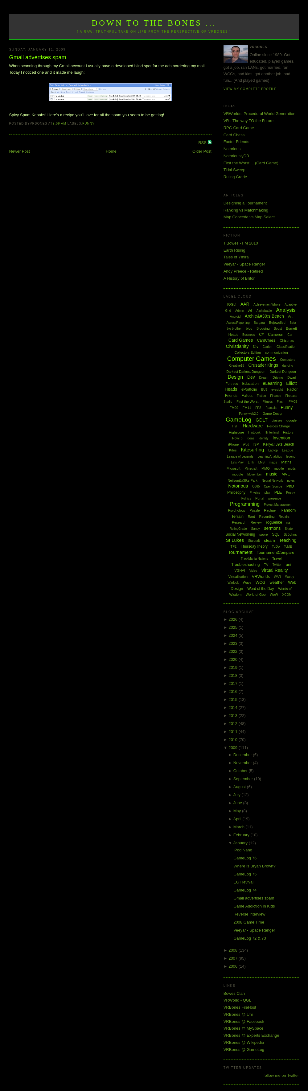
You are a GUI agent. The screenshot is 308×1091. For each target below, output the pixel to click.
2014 (233, 707)
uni (288, 564)
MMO (265, 468)
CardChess (266, 340)
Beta (293, 322)
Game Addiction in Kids (254, 906)
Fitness (268, 401)
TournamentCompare (275, 552)
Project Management (278, 504)
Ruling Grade (235, 177)
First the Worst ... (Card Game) (251, 163)
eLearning (272, 383)
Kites (232, 450)
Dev (251, 377)
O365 (256, 486)
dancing (287, 365)
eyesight (277, 389)
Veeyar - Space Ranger (244, 264)
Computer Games (251, 358)
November (243, 762)
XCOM (287, 594)
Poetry (290, 492)
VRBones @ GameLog (244, 1049)
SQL (275, 534)
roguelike (274, 522)
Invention (281, 437)
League (287, 450)
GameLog (238, 419)
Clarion (267, 346)
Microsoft (233, 468)
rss (288, 522)
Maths (286, 462)
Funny (88, 123)
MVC (285, 474)
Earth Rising (234, 250)
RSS (202, 142)
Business (248, 334)
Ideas (250, 438)
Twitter (277, 564)
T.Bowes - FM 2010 (241, 243)
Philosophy (236, 492)
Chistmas (287, 340)
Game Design (273, 413)
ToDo (276, 546)
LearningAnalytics (269, 456)
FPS (258, 408)
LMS (261, 462)
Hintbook (254, 432)
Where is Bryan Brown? (254, 866)
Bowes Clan (234, 993)
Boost (278, 328)
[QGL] (231, 304)
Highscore (236, 432)
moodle (237, 474)
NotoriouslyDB (236, 156)
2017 (233, 683)
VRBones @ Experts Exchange (251, 1035)
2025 (233, 627)
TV (266, 564)
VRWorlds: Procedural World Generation (259, 113)
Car (289, 334)
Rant (251, 516)
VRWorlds (261, 576)
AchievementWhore (266, 304)
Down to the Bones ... (154, 23)
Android (235, 316)
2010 (233, 739)
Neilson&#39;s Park (242, 480)
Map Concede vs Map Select (249, 217)
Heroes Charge (278, 426)
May (237, 811)
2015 (233, 699)
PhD (290, 486)
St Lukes (235, 540)
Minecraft (250, 468)
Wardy (289, 576)
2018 (233, 675)
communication (276, 352)
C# (261, 334)
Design (235, 377)
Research (239, 522)
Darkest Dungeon (282, 371)
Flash (280, 401)
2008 (233, 950)
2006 (233, 966)
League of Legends (240, 456)
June (238, 803)
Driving (278, 377)
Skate (289, 528)
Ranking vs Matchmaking (246, 210)
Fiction (261, 395)
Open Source (273, 486)
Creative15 (236, 365)
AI (250, 310)
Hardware (253, 425)
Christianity (237, 346)
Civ (255, 346)
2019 (233, 667)
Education (250, 383)
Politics (246, 498)
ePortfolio (249, 389)
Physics (255, 492)
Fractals (271, 408)
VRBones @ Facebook (244, 1021)
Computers (287, 359)
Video (253, 570)
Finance (275, 395)
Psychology (236, 510)
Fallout (247, 395)
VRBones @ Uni (238, 1014)
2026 (233, 619)
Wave (247, 582)
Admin (239, 310)
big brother (234, 328)
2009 (233, 747)
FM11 (246, 408)
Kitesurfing (252, 449)
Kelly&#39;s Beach (278, 444)
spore (263, 534)
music (271, 473)
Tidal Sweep (234, 169)
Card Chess (234, 135)
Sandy (255, 528)
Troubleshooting (245, 564)
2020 (233, 659)
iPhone (233, 444)
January (241, 843)
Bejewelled (277, 322)
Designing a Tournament (245, 203)
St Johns (290, 534)
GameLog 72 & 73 (249, 938)
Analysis (285, 310)
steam (269, 540)
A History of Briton (240, 278)
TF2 (234, 546)
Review (256, 522)
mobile (279, 468)
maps (273, 462)
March (239, 827)
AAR (244, 304)
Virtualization (238, 576)
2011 (233, 731)
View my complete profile (250, 89)
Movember (254, 474)
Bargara (259, 322)
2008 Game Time (248, 922)
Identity (263, 438)
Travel (276, 558)
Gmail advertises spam (37, 57)
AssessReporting (238, 322)
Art (290, 316)
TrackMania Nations (254, 558)
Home (111, 151)
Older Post (201, 151)
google (291, 420)
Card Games (240, 340)
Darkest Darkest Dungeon (245, 371)
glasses (277, 420)
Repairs (284, 516)
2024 (233, 635)
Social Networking (240, 534)
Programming (245, 504)
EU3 (264, 389)
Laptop (273, 450)
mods (292, 468)
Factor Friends (236, 141)
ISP (256, 444)
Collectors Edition (247, 352)
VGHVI (240, 570)
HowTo (237, 438)
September (243, 778)
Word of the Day (260, 589)
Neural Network (272, 480)
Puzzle (255, 510)
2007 (233, 958)
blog (249, 328)
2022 (233, 651)
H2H (235, 426)
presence (274, 498)
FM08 (293, 401)
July (237, 795)
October (241, 770)
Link (251, 462)
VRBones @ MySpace (244, 1028)
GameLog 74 (245, 890)
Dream (263, 377)
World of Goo (256, 594)
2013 (233, 715)
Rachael (270, 510)
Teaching (287, 540)
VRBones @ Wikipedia (244, 1042)
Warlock (233, 582)
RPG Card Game (239, 128)
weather (276, 582)
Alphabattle (264, 310)
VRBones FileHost (240, 1007)
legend (290, 456)
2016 (233, 691)
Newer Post (19, 151)
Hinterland (272, 432)
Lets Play (237, 462)
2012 (233, 723)
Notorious (232, 148)
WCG (260, 582)
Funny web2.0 (248, 413)
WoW (274, 594)
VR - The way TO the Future (249, 120)
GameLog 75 (245, 874)
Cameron (275, 334)
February (242, 835)
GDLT (262, 419)
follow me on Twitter (281, 1075)
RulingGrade (238, 528)
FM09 (234, 408)
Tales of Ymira (236, 257)
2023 (233, 643)
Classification (287, 346)
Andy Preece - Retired (243, 271)
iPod (246, 444)
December (243, 754)
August (240, 786)
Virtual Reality (274, 570)
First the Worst (247, 401)
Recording (267, 516)
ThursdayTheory (254, 546)
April (238, 819)
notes (290, 480)
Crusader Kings (263, 365)
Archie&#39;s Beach (264, 316)
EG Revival (243, 882)
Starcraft (254, 540)
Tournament (240, 552)
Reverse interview (249, 914)
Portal (259, 498)
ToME (288, 546)
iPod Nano (242, 850)
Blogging (263, 328)
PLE (278, 492)
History (288, 432)
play (267, 492)
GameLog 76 (245, 858)
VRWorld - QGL (238, 1000)
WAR (277, 576)
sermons (272, 528)
